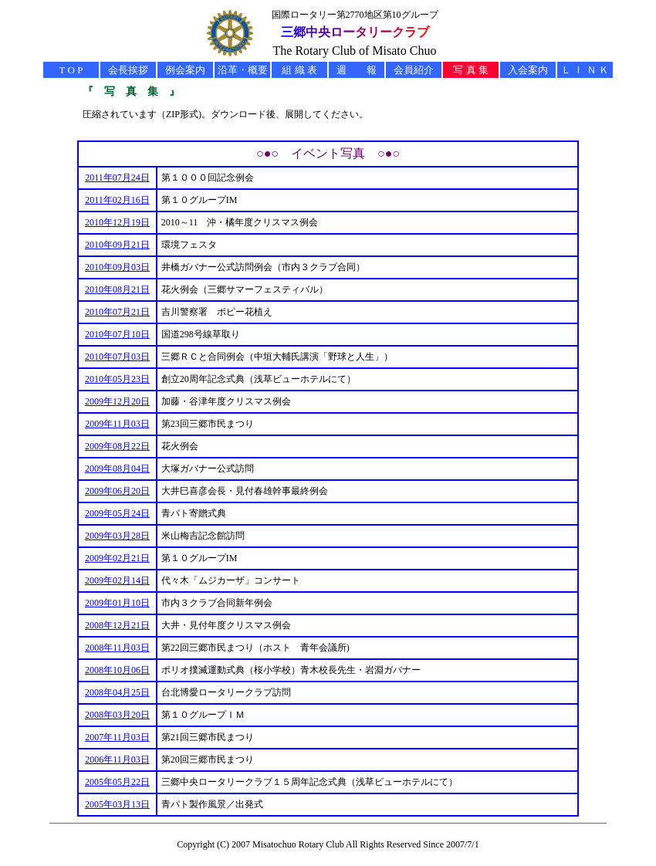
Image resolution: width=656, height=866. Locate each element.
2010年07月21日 (117, 311)
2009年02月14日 (117, 580)
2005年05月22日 (117, 781)
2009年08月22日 (117, 446)
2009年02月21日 (117, 558)
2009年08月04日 (117, 468)
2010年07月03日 (117, 356)
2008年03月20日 (117, 714)
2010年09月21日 (117, 244)
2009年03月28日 (117, 535)
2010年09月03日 (117, 267)
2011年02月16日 (117, 200)
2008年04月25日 (117, 692)
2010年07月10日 (117, 334)
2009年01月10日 (117, 602)
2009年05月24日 (117, 513)
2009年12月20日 (117, 401)
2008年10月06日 (117, 670)
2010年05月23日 (117, 379)
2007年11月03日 (117, 737)
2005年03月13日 (117, 804)
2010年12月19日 (117, 222)
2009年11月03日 (117, 423)
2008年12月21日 (117, 625)
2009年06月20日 (117, 490)
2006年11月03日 (117, 759)
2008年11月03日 (117, 647)
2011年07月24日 (117, 177)
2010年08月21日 (117, 289)
